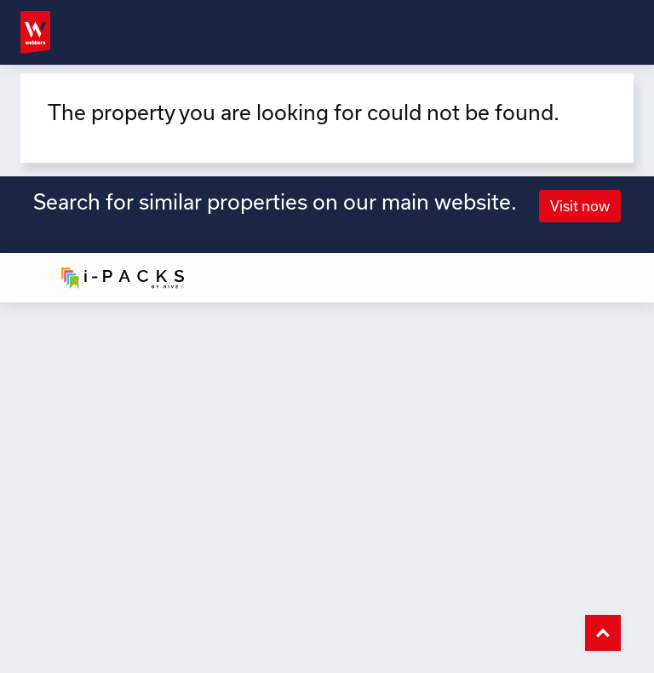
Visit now (580, 206)
